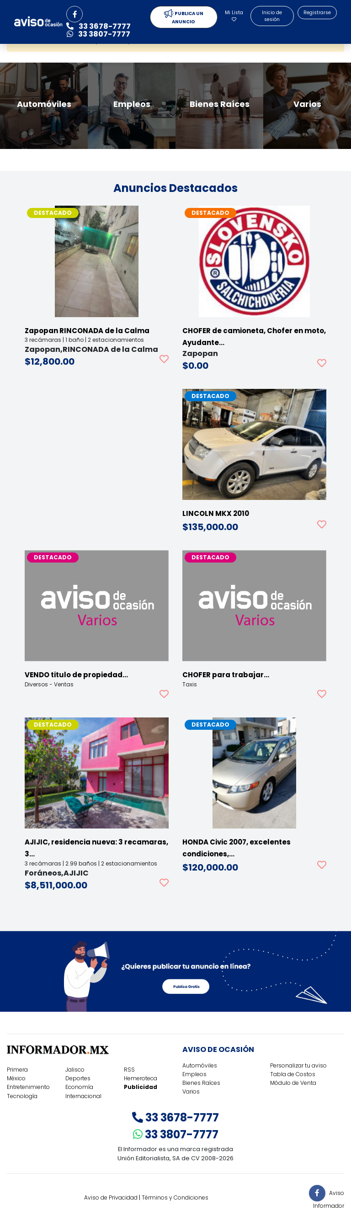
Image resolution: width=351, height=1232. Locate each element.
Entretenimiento (28, 1087)
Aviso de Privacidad (111, 1197)
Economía (79, 1087)
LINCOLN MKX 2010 (215, 513)
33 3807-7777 (175, 1134)
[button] (74, 14)
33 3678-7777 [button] (98, 26)
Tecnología (22, 1096)
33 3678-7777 (175, 1117)
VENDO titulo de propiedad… (76, 675)
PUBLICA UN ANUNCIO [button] (183, 17)
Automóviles (199, 1065)
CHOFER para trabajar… (225, 675)
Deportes (77, 1078)
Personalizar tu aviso (298, 1065)
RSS (129, 1069)
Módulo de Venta (293, 1083)
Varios (191, 1091)
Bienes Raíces (201, 1083)
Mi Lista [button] (234, 15)
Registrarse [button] (317, 12)
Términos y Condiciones (175, 1197)
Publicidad (140, 1087)
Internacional (83, 1096)
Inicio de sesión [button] (272, 16)
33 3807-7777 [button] (98, 34)
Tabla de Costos (292, 1074)
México (16, 1078)
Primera (17, 1069)
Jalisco (75, 1069)
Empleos (194, 1074)
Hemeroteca (140, 1078)
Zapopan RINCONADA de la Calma (87, 330)
